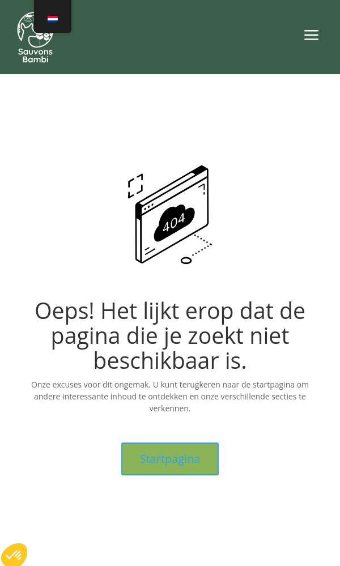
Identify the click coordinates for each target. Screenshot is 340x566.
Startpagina (169, 458)
